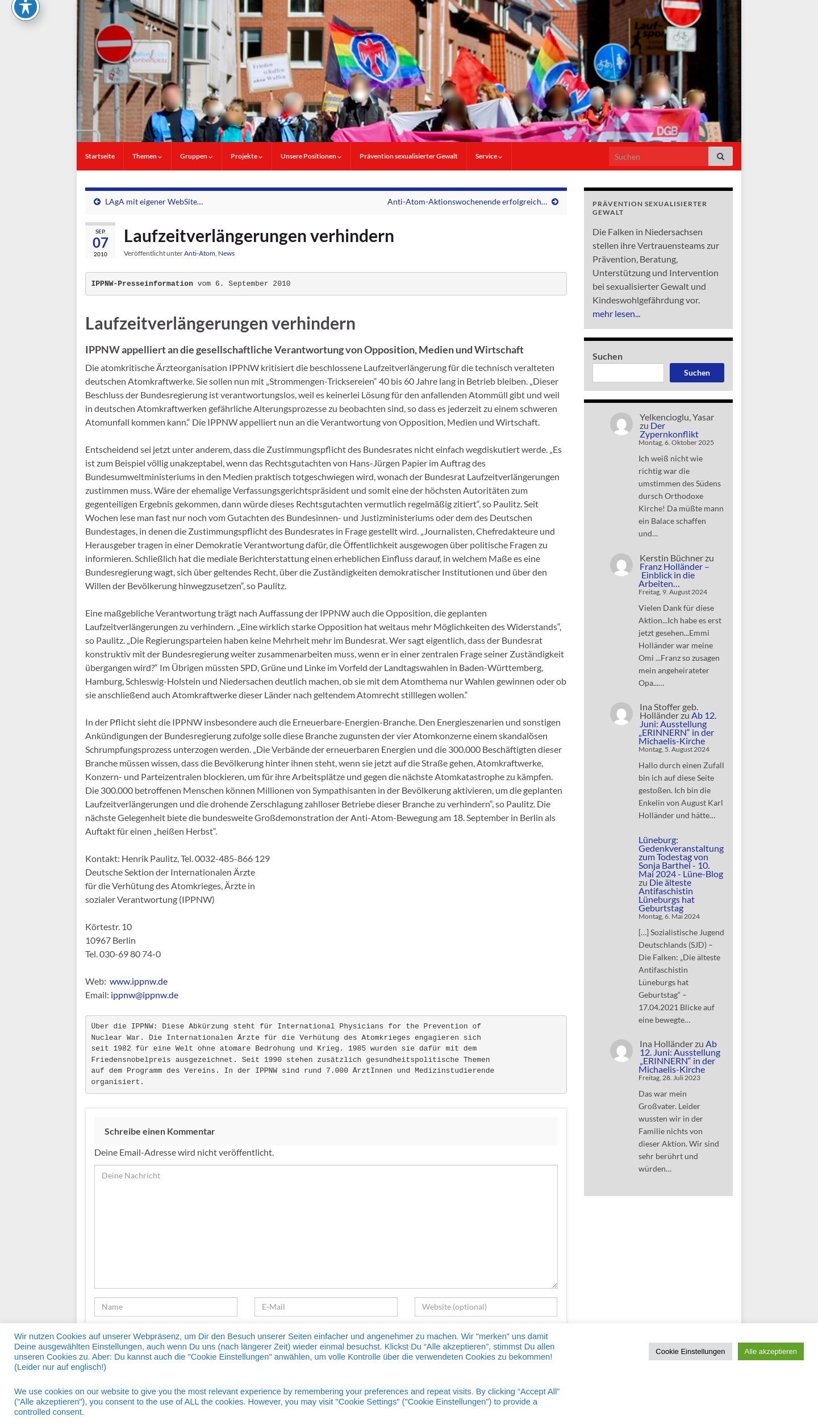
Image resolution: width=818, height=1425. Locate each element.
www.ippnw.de (139, 981)
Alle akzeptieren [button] (771, 1351)
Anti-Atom (199, 253)
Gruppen (196, 156)
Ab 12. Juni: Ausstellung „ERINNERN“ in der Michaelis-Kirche (677, 728)
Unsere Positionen (311, 156)
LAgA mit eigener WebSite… (154, 201)
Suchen (607, 356)
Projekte (247, 156)
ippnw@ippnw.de (144, 994)
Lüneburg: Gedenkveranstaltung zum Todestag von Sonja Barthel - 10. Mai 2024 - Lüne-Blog (681, 856)
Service (489, 156)
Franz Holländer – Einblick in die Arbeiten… (674, 575)
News (226, 253)
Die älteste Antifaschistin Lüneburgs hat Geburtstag (666, 895)
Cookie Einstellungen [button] (690, 1351)
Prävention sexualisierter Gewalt (409, 156)
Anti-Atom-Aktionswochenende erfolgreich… (467, 201)
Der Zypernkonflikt (669, 429)
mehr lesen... (616, 313)
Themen (147, 156)
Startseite (100, 156)
